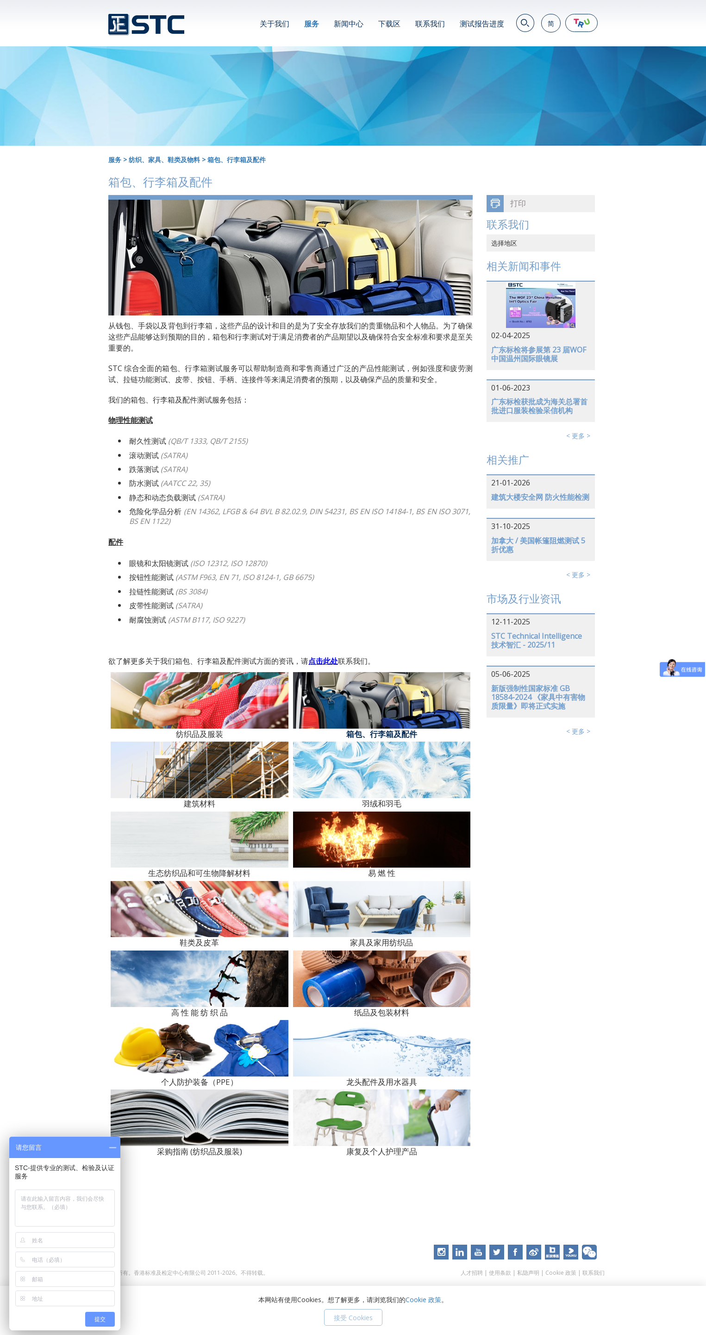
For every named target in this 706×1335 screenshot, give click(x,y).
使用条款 (500, 1273)
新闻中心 (348, 24)
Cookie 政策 (560, 1273)
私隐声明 (528, 1273)
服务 (311, 24)
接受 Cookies (353, 1317)
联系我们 (430, 24)
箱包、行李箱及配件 (236, 159)
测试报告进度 (482, 24)
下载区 (389, 24)
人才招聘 (472, 1273)
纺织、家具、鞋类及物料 (164, 159)
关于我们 (274, 24)
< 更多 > (578, 435)
